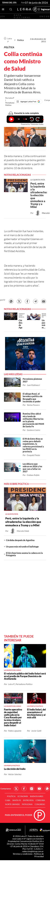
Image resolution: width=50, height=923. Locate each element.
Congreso (40, 804)
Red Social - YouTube (39, 788)
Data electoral (22, 16)
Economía (23, 796)
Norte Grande (12, 804)
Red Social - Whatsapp (47, 788)
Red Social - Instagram (31, 788)
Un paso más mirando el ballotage (22, 546)
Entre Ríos (28, 800)
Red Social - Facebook (24, 788)
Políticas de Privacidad (39, 855)
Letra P (9, 40)
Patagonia (27, 804)
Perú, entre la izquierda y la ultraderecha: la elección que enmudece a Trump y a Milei (23, 522)
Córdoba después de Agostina (20, 540)
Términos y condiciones (23, 854)
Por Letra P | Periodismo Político (9, 101)
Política (20, 40)
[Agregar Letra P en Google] (28, 101)
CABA (7, 800)
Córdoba (40, 800)
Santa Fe (16, 800)
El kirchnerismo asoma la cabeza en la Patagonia (24, 554)
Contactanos (6, 788)
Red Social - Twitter (16, 788)
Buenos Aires (36, 796)
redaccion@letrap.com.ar (33, 851)
